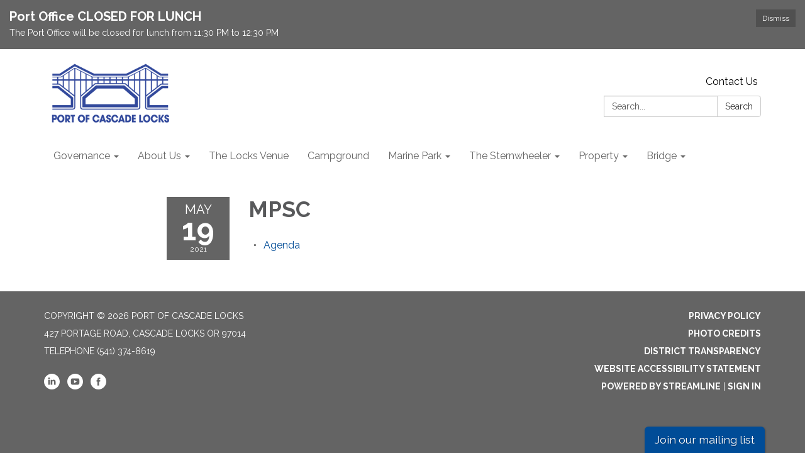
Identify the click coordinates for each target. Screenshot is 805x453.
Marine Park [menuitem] (414, 156)
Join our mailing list (705, 439)
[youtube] (75, 386)
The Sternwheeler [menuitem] (510, 156)
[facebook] (98, 386)
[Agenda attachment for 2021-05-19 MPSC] (282, 245)
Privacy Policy (725, 316)
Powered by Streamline (661, 386)
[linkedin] (52, 386)
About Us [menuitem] (159, 156)
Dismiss (775, 18)
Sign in (744, 386)
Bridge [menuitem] (662, 156)
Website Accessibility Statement (677, 369)
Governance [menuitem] (81, 156)
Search (739, 106)
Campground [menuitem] (338, 156)
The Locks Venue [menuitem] (249, 156)
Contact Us (732, 81)
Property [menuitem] (599, 156)
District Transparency (702, 351)
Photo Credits (724, 333)
